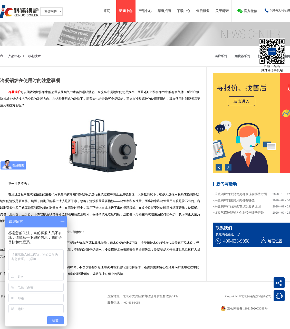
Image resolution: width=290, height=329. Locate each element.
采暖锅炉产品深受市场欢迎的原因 (238, 207)
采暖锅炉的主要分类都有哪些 (235, 201)
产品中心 (14, 56)
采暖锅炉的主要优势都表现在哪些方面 (241, 194)
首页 (106, 11)
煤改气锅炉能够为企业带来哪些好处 (239, 213)
